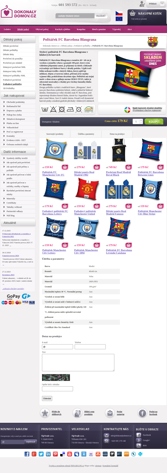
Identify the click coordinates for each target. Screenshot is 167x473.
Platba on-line (11, 123)
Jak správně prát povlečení (16, 162)
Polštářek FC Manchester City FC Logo (53, 173)
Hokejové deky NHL (12, 71)
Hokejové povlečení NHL (14, 67)
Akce (130, 29)
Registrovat (30, 445)
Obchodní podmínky (14, 102)
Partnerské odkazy (13, 211)
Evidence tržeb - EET (14, 140)
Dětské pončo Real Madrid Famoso (116, 212)
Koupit (154, 121)
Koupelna (83, 29)
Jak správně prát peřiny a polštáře (16, 168)
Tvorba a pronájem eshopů (59, 469)
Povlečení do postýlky (13, 58)
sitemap (98, 469)
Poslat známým (120, 416)
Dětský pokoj (66, 46)
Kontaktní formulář (110, 469)
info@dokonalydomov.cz (117, 439)
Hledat (100, 15)
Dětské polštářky (10, 50)
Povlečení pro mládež (12, 63)
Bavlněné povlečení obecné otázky (17, 192)
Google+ (143, 443)
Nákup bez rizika (12, 114)
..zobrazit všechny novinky (13, 288)
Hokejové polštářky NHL (14, 75)
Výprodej (118, 29)
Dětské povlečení (10, 46)
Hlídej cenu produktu (89, 416)
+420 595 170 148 (115, 444)
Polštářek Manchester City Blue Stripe (150, 212)
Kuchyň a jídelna (64, 29)
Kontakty (9, 136)
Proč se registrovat (13, 131)
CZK (119, 13)
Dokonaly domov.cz (51, 46)
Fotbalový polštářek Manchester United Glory (85, 212)
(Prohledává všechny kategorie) (147, 109)
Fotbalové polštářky (82, 46)
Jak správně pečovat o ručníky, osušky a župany (16, 184)
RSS (141, 448)
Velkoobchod (10, 127)
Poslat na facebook (153, 416)
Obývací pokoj (44, 29)
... (10, 245)
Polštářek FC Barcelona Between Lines (151, 173)
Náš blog (9, 215)
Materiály (9, 198)
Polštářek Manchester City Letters (54, 251)
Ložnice (9, 29)
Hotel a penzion (100, 29)
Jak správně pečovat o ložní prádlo (17, 176)
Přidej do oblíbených (56, 416)
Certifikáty (9, 202)
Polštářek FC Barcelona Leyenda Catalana (119, 251)
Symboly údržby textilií (15, 158)
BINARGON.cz (77, 469)
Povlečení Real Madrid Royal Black (118, 173)
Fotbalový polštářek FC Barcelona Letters (55, 212)
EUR (119, 19)
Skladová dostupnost (14, 119)
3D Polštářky (9, 88)
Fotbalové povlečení (12, 80)
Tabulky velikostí (12, 207)
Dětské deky (8, 54)
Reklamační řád (11, 106)
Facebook (143, 438)
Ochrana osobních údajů (15, 144)
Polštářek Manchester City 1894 (86, 251)
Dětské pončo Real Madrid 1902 (84, 173)
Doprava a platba (12, 110)
